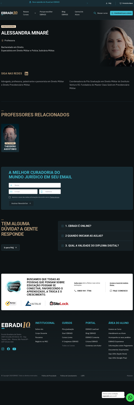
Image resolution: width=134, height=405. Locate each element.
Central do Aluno (79, 13)
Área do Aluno (119, 323)
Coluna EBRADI (92, 341)
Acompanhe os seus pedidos (120, 337)
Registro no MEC (41, 341)
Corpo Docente (41, 333)
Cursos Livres (67, 337)
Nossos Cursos (26, 13)
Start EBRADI (67, 333)
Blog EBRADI (65, 13)
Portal (90, 323)
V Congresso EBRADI (70, 341)
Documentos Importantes (119, 350)
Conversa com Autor (93, 345)
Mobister (130, 376)
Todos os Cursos (68, 345)
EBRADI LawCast (92, 329)
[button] (87, 3)
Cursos (67, 323)
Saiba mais (78, 283)
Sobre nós (39, 329)
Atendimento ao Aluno (117, 333)
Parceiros (39, 337)
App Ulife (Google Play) (118, 358)
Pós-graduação (68, 329)
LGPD (82, 376)
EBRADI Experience (116, 341)
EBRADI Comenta (92, 337)
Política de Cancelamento (68, 376)
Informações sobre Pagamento (121, 345)
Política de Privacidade (49, 376)
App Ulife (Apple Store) (118, 354)
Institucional (45, 323)
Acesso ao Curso (115, 329)
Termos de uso (54, 197)
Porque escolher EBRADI (46, 13)
